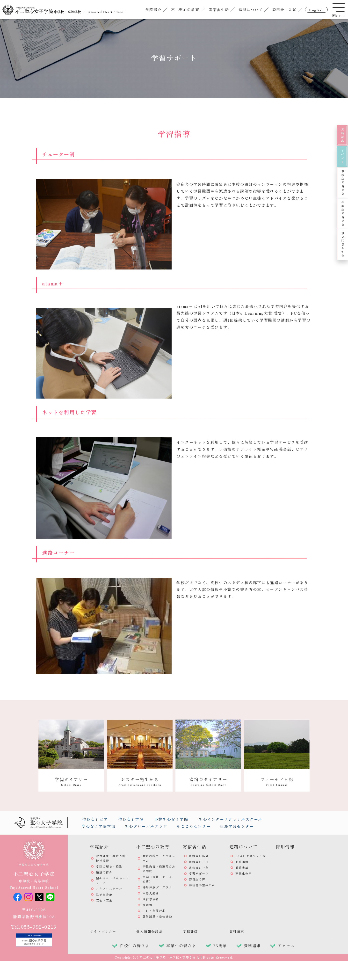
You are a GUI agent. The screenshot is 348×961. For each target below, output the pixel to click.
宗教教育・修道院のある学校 (159, 868)
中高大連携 (151, 893)
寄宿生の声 (197, 879)
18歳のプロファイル (250, 856)
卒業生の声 (243, 873)
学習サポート (199, 873)
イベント (342, 156)
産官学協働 (151, 899)
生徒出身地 (104, 894)
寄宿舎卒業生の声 (202, 885)
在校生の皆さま (343, 182)
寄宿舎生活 (219, 9)
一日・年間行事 (154, 911)
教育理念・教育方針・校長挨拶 (112, 858)
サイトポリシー (103, 931)
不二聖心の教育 (185, 9)
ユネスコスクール (109, 888)
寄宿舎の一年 (199, 868)
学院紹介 (153, 9)
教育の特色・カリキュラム (159, 858)
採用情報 (285, 846)
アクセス (286, 945)
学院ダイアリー (71, 781)
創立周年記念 (343, 244)
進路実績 (241, 868)
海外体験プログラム (157, 887)
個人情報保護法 (149, 931)
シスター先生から (139, 781)
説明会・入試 (284, 9)
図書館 (147, 905)
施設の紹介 (104, 872)
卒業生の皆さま (343, 213)
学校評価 (190, 931)
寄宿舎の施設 (199, 856)
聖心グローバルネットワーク (112, 880)
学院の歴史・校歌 (109, 866)
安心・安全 (104, 900)
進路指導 (241, 862)
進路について (251, 9)
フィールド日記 (276, 781)
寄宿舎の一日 (199, 862)
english (316, 9)
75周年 (220, 945)
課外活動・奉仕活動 (157, 916)
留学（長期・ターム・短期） (159, 879)
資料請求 (342, 135)
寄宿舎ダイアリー (208, 781)
